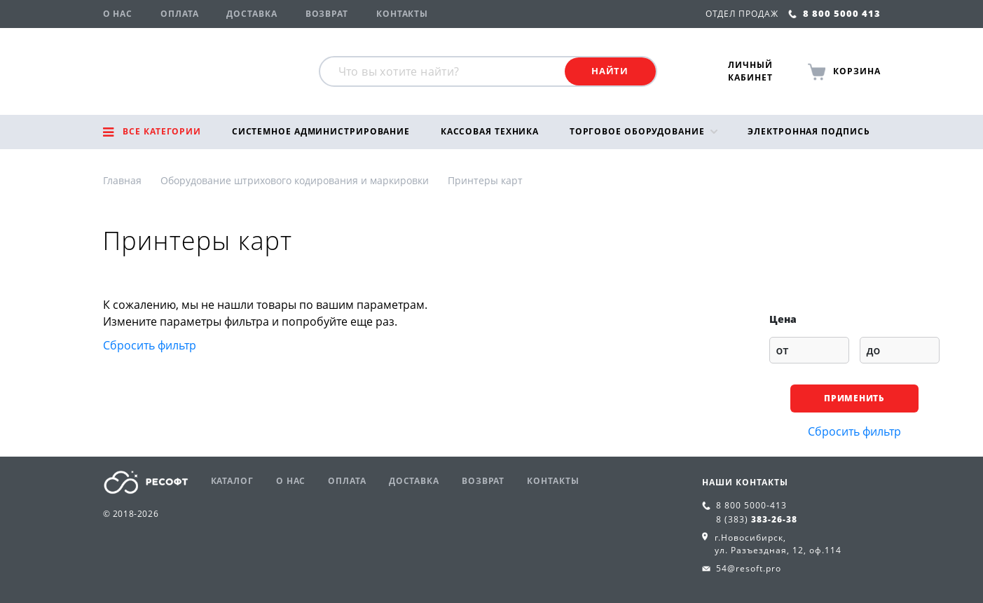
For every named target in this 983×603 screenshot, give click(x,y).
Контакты (402, 14)
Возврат (326, 14)
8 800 (751, 505)
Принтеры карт (485, 180)
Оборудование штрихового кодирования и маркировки (294, 180)
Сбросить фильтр (149, 345)
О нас (118, 14)
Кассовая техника (490, 131)
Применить (854, 398)
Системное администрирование (321, 131)
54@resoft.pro (748, 568)
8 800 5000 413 (834, 13)
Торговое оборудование (637, 131)
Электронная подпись (808, 131)
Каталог (232, 481)
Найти (609, 70)
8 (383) (756, 519)
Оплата (179, 14)
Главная (122, 180)
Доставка (251, 14)
